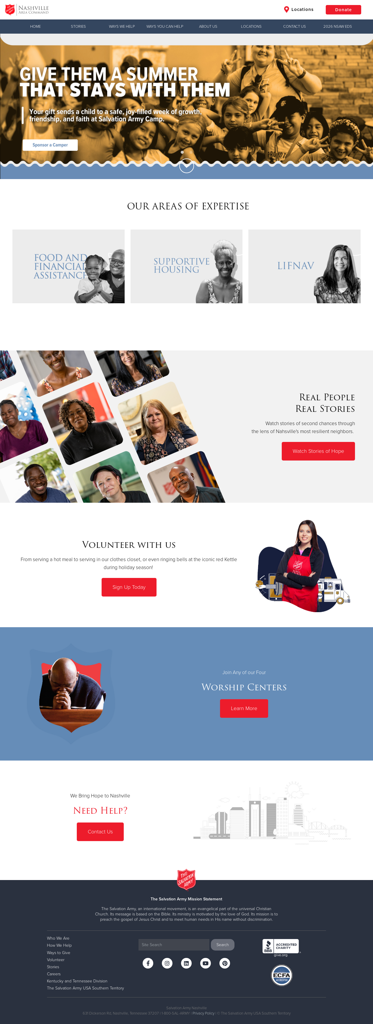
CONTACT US (294, 26)
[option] (186, 106)
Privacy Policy (203, 1013)
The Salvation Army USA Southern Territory (85, 988)
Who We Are (58, 938)
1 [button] (182, 152)
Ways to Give (58, 952)
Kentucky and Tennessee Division (77, 981)
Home (35, 26)
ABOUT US (208, 26)
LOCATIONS (251, 26)
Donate (343, 9)
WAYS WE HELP (122, 26)
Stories (78, 26)
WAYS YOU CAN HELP (164, 26)
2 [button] (191, 152)
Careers (54, 974)
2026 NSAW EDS (337, 26)
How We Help (59, 945)
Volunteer (55, 959)
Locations (299, 9)
